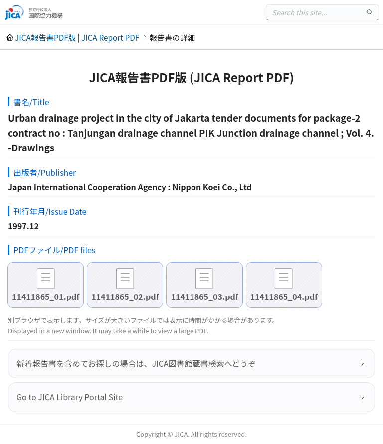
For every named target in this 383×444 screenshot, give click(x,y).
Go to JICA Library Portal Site (69, 397)
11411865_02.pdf (125, 296)
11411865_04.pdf (284, 296)
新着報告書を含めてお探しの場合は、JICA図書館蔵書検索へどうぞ (136, 363)
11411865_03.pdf (204, 296)
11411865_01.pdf (45, 296)
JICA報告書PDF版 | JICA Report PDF (77, 37)
